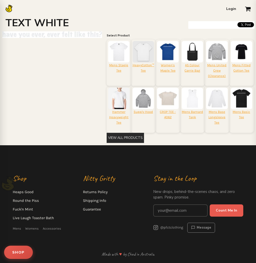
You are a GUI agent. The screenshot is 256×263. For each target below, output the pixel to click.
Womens (32, 228)
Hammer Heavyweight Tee (119, 117)
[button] (247, 9)
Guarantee (92, 209)
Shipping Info (94, 200)
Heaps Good (23, 192)
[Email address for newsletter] (180, 210)
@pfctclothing (168, 227)
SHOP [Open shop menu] (18, 252)
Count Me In (226, 210)
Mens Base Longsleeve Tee (216, 117)
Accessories (52, 228)
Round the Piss (26, 200)
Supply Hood (143, 112)
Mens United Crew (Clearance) (216, 70)
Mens (17, 228)
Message (201, 227)
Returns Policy (95, 192)
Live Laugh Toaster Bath (33, 218)
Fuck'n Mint (23, 209)
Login (231, 8)
